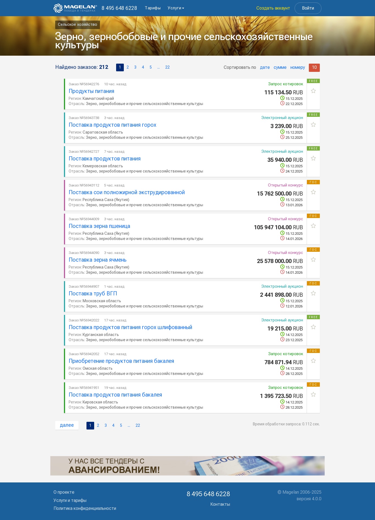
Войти (308, 8)
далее (67, 425)
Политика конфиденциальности (85, 508)
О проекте (64, 492)
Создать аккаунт (273, 8)
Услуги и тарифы (70, 500)
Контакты (220, 504)
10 (314, 67)
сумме (280, 67)
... (158, 67)
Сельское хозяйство (77, 24)
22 (167, 67)
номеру (297, 67)
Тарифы (153, 7)
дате (265, 67)
